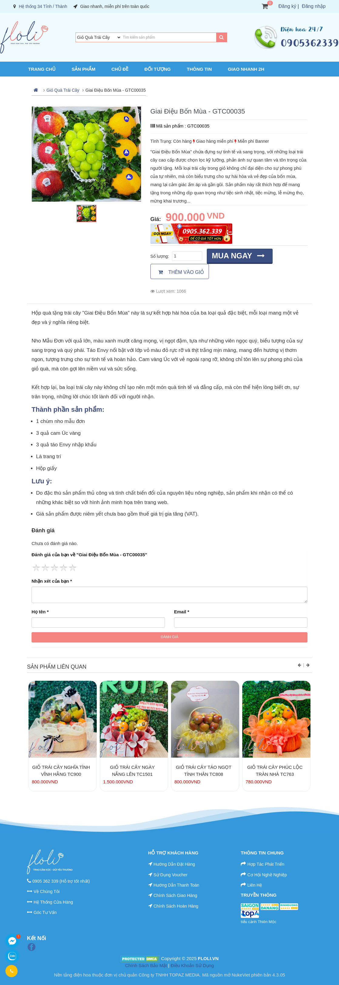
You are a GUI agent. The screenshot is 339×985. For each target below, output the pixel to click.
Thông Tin (199, 69)
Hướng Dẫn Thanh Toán (176, 885)
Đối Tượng (157, 69)
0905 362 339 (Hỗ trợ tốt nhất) (61, 881)
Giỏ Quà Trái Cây (62, 90)
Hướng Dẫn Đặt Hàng (174, 864)
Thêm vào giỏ (181, 272)
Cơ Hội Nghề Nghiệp (267, 874)
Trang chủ (41, 69)
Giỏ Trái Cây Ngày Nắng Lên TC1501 (132, 771)
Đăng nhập (314, 6)
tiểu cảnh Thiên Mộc (258, 921)
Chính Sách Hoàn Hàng (175, 906)
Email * (181, 611)
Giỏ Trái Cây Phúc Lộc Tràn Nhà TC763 (275, 771)
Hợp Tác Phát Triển (265, 864)
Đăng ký (287, 6)
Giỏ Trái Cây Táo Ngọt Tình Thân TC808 (203, 771)
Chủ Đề (120, 69)
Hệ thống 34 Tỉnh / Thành (43, 6)
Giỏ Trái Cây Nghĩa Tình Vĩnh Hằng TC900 (61, 771)
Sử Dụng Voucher (170, 874)
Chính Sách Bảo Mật (146, 965)
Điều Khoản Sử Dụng (192, 965)
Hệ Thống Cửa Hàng (53, 902)
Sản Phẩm (83, 69)
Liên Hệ (254, 885)
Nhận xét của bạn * (52, 581)
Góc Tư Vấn (45, 912)
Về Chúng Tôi (47, 891)
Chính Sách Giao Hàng (175, 895)
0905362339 (309, 43)
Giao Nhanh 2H (246, 69)
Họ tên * (40, 611)
